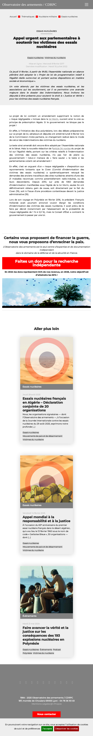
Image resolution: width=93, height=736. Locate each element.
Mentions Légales (41, 704)
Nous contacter (46, 714)
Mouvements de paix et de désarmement (42, 436)
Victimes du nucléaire (55, 58)
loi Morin (53, 119)
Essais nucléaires (69, 17)
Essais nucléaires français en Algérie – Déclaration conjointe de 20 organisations (44, 404)
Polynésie (27, 653)
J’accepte (47, 728)
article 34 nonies (62, 148)
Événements (46, 650)
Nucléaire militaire (48, 17)
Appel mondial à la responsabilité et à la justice (46, 519)
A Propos (57, 704)
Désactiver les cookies (66, 728)
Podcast (57, 650)
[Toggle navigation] (86, 4)
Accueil (13, 17)
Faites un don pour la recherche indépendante (46, 263)
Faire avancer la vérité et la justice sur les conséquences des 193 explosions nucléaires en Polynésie (45, 636)
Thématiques (28, 17)
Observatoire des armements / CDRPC (29, 4)
